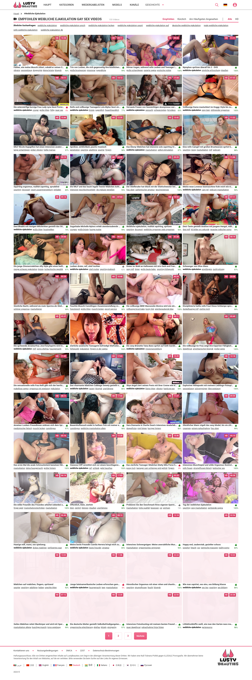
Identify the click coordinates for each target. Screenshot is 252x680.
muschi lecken (98, 309)
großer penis (219, 349)
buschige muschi (39, 627)
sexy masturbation (199, 508)
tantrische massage (209, 548)
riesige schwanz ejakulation (25, 269)
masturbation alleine (22, 627)
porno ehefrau (43, 349)
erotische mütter (164, 70)
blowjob (58, 70)
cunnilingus (51, 428)
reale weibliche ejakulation (216, 25)
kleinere (85, 508)
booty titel (150, 309)
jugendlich (99, 110)
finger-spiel (18, 508)
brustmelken (48, 230)
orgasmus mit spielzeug (39, 389)
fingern (108, 150)
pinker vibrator (37, 150)
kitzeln (104, 627)
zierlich (78, 508)
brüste (91, 110)
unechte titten (51, 588)
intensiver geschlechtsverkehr (82, 190)
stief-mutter (94, 269)
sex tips (205, 588)
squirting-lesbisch (107, 269)
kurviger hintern (154, 428)
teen (103, 588)
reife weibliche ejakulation (25, 30)
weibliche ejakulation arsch (72, 25)
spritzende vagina (215, 508)
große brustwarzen (78, 70)
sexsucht (149, 110)
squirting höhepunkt (165, 269)
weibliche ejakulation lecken (101, 25)
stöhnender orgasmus (220, 110)
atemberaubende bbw (164, 309)
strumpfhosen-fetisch (202, 468)
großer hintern (50, 468)
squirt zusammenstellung (42, 190)
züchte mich (204, 309)
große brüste (83, 230)
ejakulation (84, 349)
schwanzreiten (160, 110)
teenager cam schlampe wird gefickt (152, 468)
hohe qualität (144, 508)
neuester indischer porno (220, 230)
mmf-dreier (142, 428)
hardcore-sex (169, 389)
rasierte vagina (150, 70)
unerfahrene (108, 389)
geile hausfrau (106, 468)
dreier (137, 269)
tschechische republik (53, 269)
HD (237, 19)
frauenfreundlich (112, 110)
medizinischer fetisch (23, 428)
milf (210, 150)
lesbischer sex (219, 468)
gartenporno (207, 627)
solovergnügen (201, 389)
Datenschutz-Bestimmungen (106, 650)
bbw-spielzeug (214, 389)
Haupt (16, 13)
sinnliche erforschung (211, 70)
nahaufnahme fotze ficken (152, 627)
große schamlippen (134, 70)
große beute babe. (148, 269)
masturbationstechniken (34, 508)
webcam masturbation (219, 190)
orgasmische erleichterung (81, 627)
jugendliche (101, 70)
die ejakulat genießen (105, 190)
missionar (91, 70)
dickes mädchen (40, 548)
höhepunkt (74, 349)
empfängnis (207, 269)
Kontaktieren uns (21, 650)
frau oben (130, 190)
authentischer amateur (145, 190)
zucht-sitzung (218, 269)
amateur (105, 548)
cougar (36, 110)
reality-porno (224, 548)
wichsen (166, 508)
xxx (198, 548)
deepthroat (187, 349)
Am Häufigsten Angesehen (203, 19)
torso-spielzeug (54, 627)
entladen (57, 190)
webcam (216, 150)
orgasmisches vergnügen (149, 548)
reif (90, 468)
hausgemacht (55, 349)
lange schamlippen (22, 150)
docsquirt (26, 190)
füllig (52, 110)
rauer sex (59, 110)
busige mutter (95, 230)
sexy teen (206, 110)
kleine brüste (48, 70)
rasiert (91, 389)
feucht (150, 588)
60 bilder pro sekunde (200, 230)
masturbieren (36, 309)
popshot (186, 548)
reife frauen (188, 468)
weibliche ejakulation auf (157, 25)
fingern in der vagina (98, 349)
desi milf (186, 230)
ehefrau (97, 627)
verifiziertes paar (55, 548)
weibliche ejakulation (47, 25)
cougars (73, 230)
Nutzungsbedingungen (47, 650)
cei (161, 508)
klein (72, 508)
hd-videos (171, 110)
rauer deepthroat (133, 627)
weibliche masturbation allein (93, 428)
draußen (224, 70)
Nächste (140, 636)
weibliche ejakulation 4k (52, 30)
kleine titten (150, 389)
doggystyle (37, 70)
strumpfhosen (141, 588)
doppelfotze (131, 428)
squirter (101, 150)
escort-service (111, 309)
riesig (193, 150)
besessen (155, 508)
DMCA (69, 650)
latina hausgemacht (34, 468)
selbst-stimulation (165, 150)
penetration (75, 150)
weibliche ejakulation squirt (130, 25)
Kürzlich (182, 19)
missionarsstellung (153, 349)
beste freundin (95, 548)
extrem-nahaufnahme (201, 428)
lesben (41, 588)
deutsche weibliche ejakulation (186, 25)
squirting (84, 150)
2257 (82, 650)
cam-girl (205, 190)
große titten (45, 110)
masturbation (151, 150)
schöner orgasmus (22, 309)
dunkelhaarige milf (191, 309)
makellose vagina (21, 389)
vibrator (17, 70)
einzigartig (111, 627)
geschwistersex (162, 190)
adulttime (93, 150)
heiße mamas (49, 150)
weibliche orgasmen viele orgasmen (159, 230)
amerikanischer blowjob (203, 349)
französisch (75, 309)
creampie (187, 428)
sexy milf (130, 269)
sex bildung (222, 588)
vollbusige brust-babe (135, 309)
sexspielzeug (26, 70)
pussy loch (131, 468)
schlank (96, 468)
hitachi (193, 548)
